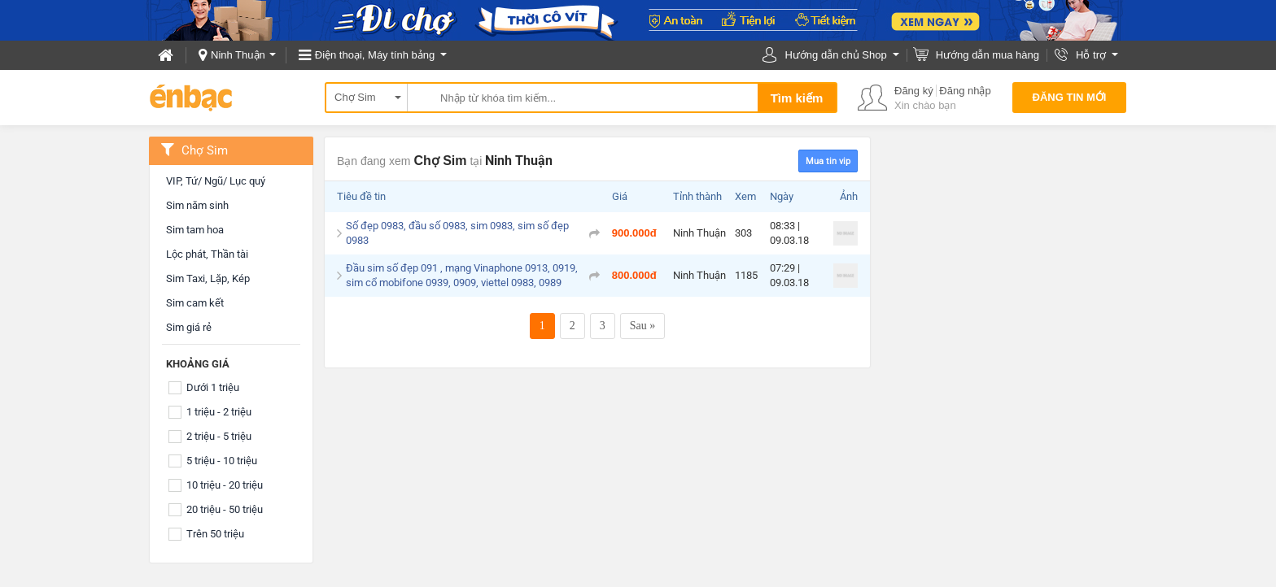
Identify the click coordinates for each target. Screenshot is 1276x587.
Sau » (643, 326)
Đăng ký (913, 91)
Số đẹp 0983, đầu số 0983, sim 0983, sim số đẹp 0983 (457, 233)
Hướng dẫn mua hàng (987, 55)
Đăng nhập (964, 91)
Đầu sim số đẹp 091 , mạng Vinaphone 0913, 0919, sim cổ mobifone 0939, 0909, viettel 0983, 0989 (462, 275)
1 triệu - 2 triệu (218, 412)
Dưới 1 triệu (212, 387)
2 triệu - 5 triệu (218, 436)
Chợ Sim (355, 97)
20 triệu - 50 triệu (224, 509)
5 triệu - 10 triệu (221, 460)
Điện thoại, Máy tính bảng (375, 55)
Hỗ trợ (1091, 55)
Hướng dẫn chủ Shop (835, 55)
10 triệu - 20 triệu (224, 485)
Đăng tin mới (1070, 97)
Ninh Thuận (238, 55)
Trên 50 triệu (215, 534)
